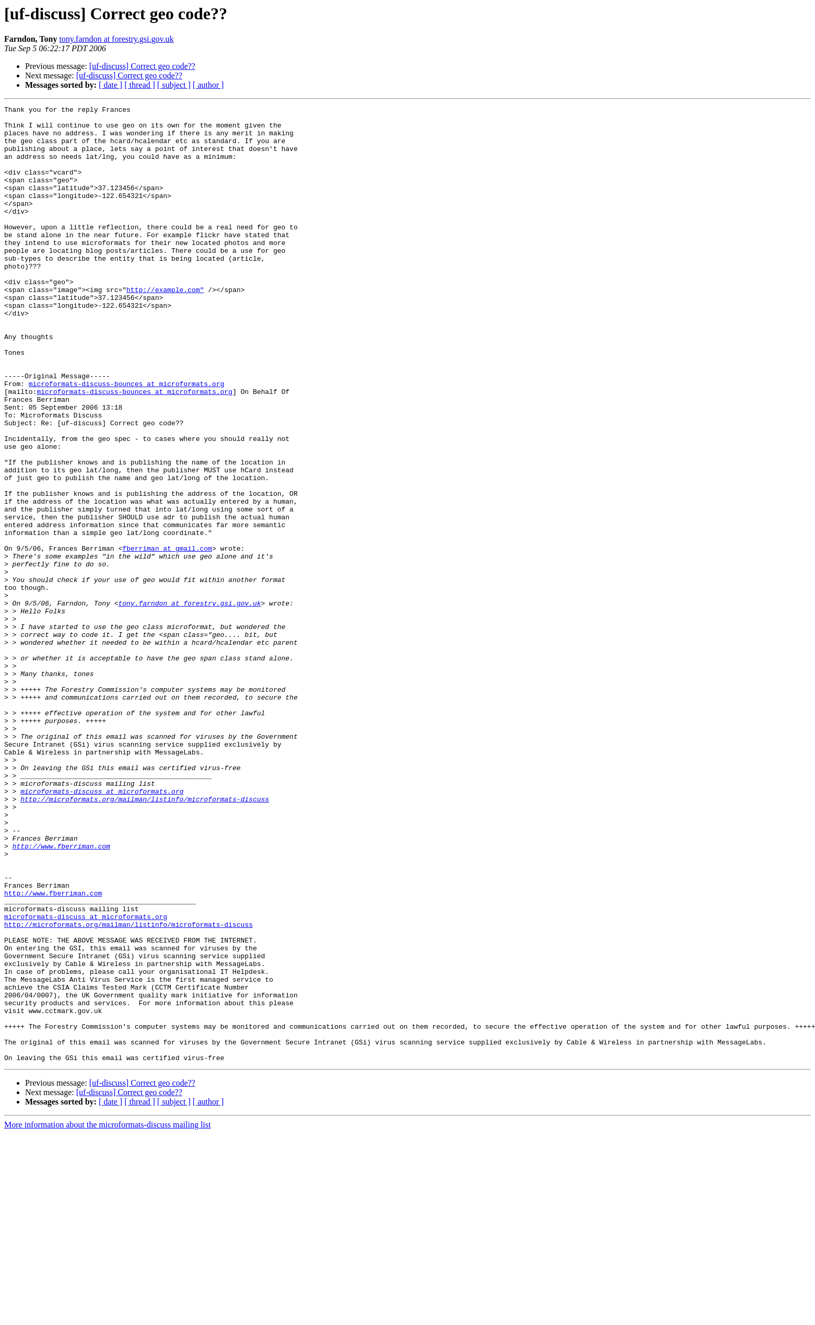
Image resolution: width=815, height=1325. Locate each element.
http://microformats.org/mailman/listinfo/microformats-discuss (144, 938)
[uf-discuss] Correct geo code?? (142, 66)
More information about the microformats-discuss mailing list (107, 1315)
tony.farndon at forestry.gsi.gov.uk (116, 38)
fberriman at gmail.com (167, 637)
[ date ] (110, 84)
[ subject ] (174, 84)
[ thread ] (139, 84)
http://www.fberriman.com (61, 994)
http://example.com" (165, 327)
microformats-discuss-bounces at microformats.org (126, 440)
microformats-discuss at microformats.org (101, 929)
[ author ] (208, 84)
